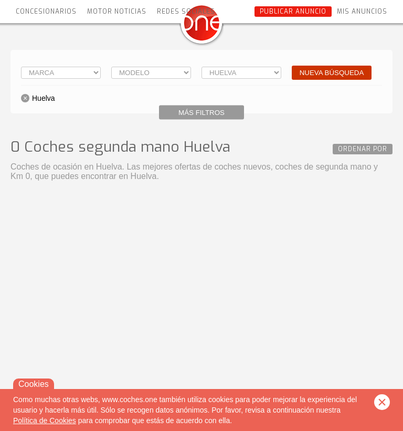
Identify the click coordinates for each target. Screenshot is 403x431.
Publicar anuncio (293, 11)
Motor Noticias (116, 11)
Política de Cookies (44, 420)
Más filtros (201, 113)
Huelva (43, 98)
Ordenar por (362, 149)
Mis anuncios (362, 11)
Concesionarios (46, 11)
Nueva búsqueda (332, 73)
